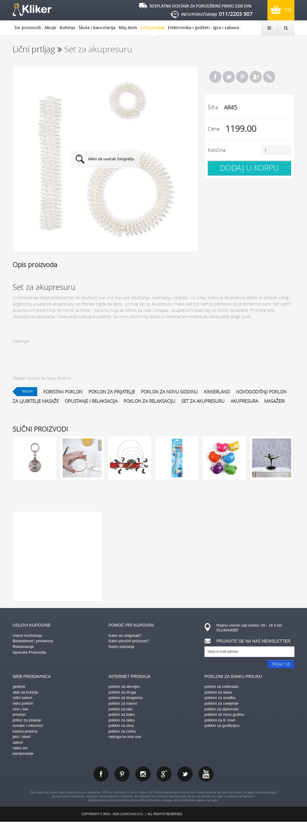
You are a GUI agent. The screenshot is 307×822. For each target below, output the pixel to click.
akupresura (244, 401)
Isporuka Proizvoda (29, 652)
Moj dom (128, 27)
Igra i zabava (226, 27)
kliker (32, 9)
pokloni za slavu (218, 692)
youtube (205, 773)
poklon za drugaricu (125, 697)
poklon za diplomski (221, 709)
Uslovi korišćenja (27, 635)
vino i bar (20, 709)
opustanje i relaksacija (91, 401)
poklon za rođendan (221, 686)
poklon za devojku (124, 686)
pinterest (122, 773)
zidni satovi (22, 697)
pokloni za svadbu (220, 697)
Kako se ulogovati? (125, 635)
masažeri (274, 401)
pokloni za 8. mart (219, 720)
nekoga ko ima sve (125, 736)
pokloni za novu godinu (224, 714)
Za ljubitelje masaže (36, 401)
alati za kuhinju (25, 692)
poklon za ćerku (122, 731)
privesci (19, 714)
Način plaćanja (121, 646)
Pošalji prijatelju (256, 77)
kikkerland (217, 392)
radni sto (20, 748)
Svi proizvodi (27, 27)
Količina (216, 149)
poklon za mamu (123, 703)
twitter (184, 773)
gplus (163, 773)
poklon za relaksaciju (149, 401)
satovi (18, 742)
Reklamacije (23, 646)
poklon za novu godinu (169, 392)
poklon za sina (121, 725)
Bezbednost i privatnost (33, 641)
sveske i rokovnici (28, 725)
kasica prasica (25, 731)
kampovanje (23, 753)
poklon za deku (122, 720)
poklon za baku (122, 714)
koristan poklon (62, 392)
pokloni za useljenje (221, 703)
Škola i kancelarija (97, 27)
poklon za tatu (121, 709)
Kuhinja (67, 27)
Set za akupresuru (203, 401)
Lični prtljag (152, 30)
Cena (213, 128)
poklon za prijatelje (111, 392)
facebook (101, 773)
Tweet (229, 77)
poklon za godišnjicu (222, 725)
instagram (143, 773)
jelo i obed (21, 736)
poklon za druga (122, 692)
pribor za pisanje (27, 720)
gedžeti (19, 686)
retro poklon (23, 703)
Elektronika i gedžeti (189, 27)
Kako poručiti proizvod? (129, 641)
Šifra (213, 107)
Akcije (50, 27)
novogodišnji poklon (261, 392)
